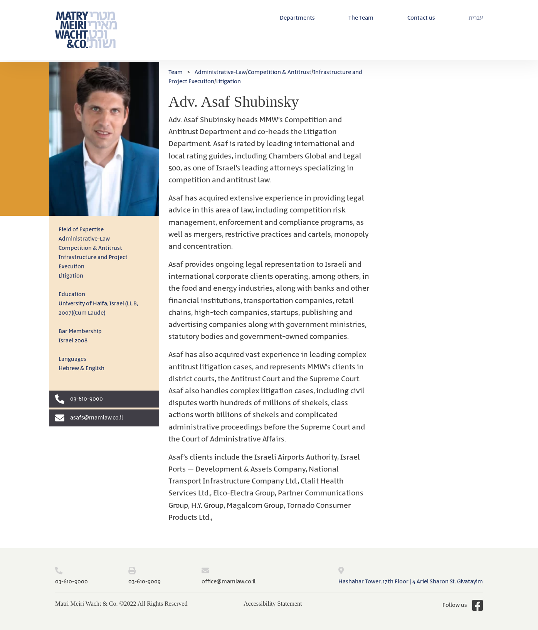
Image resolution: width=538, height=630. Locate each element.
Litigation (71, 276)
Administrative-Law (84, 239)
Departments (297, 18)
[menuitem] (476, 18)
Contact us (421, 18)
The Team (360, 18)
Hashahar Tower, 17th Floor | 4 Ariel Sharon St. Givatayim (410, 582)
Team (175, 72)
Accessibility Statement (273, 603)
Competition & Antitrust (90, 248)
